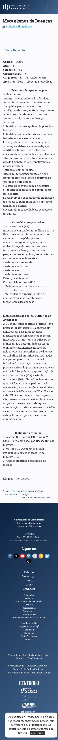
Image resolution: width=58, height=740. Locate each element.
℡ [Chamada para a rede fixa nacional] (40, 537)
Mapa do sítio (29, 629)
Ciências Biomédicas (19, 26)
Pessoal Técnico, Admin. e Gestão (29, 617)
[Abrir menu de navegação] (51, 7)
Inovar (29, 580)
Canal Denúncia (35, 658)
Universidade (29, 607)
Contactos (29, 533)
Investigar (29, 576)
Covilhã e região (29, 623)
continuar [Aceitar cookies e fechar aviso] (37, 733)
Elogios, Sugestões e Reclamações (25, 655)
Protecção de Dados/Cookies (28, 669)
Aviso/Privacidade (37, 665)
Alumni (29, 604)
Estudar (29, 572)
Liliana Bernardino (15, 50)
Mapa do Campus (29, 626)
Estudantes (29, 595)
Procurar (29, 639)
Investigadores (29, 614)
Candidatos (29, 598)
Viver (29, 584)
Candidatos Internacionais (29, 601)
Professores (29, 611)
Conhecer (29, 589)
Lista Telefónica (29, 636)
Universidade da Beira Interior (29, 519)
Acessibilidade (16, 665)
